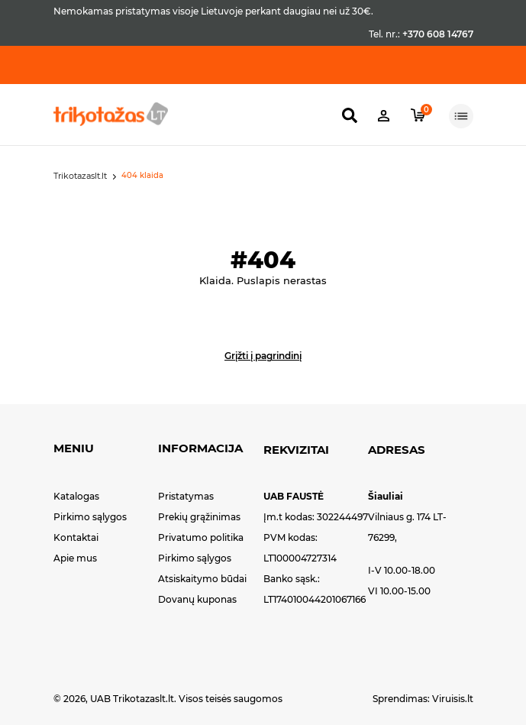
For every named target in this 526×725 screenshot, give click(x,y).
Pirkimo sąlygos (90, 517)
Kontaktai (75, 537)
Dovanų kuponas (197, 599)
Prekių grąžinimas (199, 517)
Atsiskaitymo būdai (202, 578)
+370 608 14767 (437, 34)
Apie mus (75, 558)
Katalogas (76, 496)
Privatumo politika (201, 537)
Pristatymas (186, 496)
